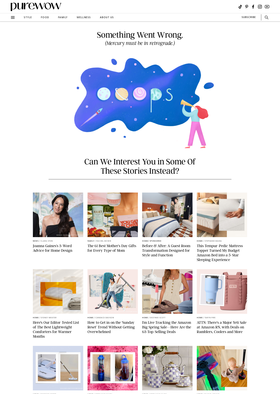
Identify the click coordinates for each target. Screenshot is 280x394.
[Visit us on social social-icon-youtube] (267, 6)
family (63, 17)
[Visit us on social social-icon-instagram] (260, 6)
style (28, 17)
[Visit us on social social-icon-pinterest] (247, 7)
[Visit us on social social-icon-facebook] (253, 7)
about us (107, 17)
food (45, 17)
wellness (84, 17)
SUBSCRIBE (249, 17)
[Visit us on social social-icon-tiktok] (240, 7)
